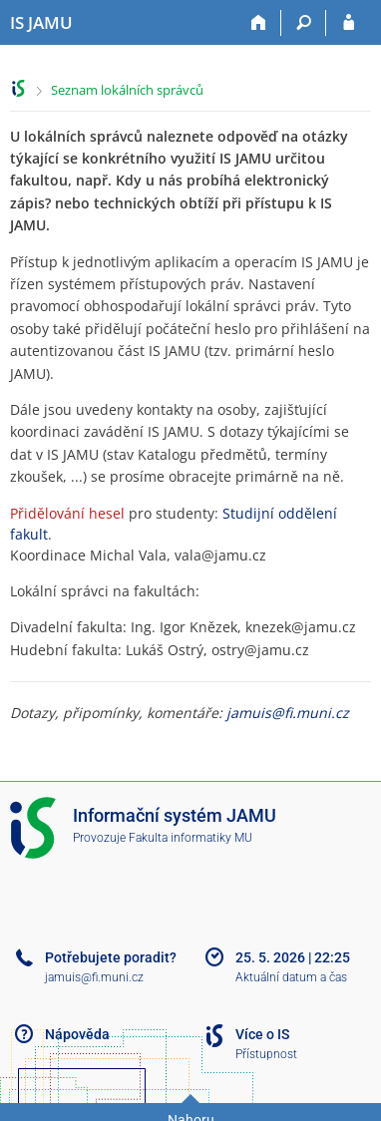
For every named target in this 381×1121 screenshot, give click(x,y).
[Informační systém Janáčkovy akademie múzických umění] (41, 23)
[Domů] (258, 23)
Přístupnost (266, 1054)
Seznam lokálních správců (127, 90)
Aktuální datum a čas (291, 977)
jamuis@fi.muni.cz (287, 712)
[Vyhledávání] (303, 23)
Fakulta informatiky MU (190, 838)
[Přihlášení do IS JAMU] (348, 23)
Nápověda (77, 1034)
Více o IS (262, 1034)
